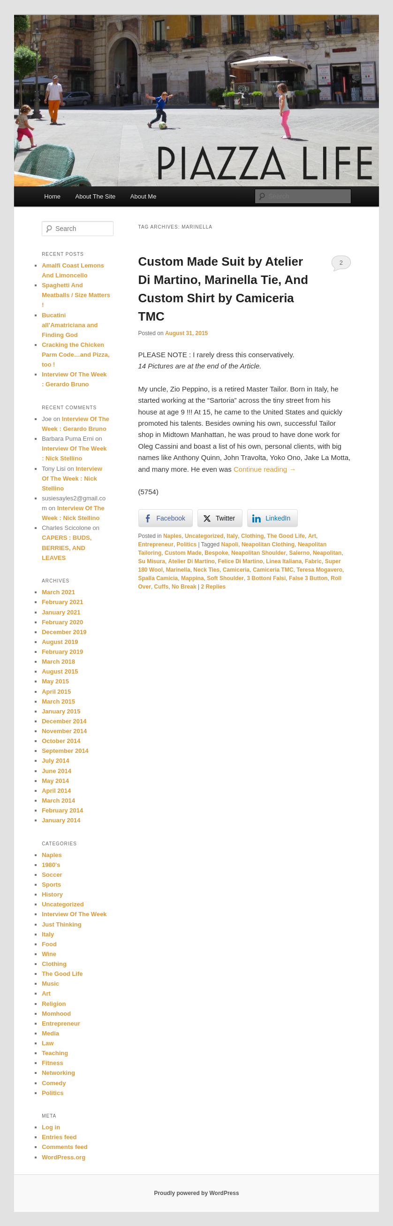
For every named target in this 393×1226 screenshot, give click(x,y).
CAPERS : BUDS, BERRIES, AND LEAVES (66, 547)
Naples (172, 536)
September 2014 (65, 750)
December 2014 (64, 721)
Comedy (54, 1083)
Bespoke (216, 553)
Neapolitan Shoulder (258, 553)
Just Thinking (62, 924)
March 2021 (58, 592)
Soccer (52, 874)
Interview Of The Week (74, 914)
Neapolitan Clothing (268, 544)
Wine (49, 954)
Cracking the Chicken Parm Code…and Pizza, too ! (75, 354)
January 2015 (61, 711)
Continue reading (265, 469)
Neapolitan (327, 553)
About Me (143, 196)
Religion (54, 1003)
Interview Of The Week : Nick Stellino (72, 478)
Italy (232, 536)
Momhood (56, 1013)
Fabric (313, 561)
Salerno (299, 553)
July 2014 (55, 760)
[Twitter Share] (219, 518)
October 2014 (61, 740)
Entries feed (59, 1137)
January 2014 (61, 820)
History (52, 894)
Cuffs (161, 586)
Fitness (52, 1062)
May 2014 (55, 780)
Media (50, 1033)
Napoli (230, 544)
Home (52, 196)
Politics (187, 544)
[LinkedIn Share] (272, 518)
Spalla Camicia (158, 578)
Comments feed (65, 1146)
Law (47, 1043)
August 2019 (60, 641)
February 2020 (62, 622)
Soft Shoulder (225, 578)
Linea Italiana (284, 561)
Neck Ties (206, 570)
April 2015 (56, 691)
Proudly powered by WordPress (196, 1193)
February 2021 (62, 601)
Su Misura (151, 561)
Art (312, 536)
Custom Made (183, 553)
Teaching (55, 1053)
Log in (51, 1127)
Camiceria (236, 570)
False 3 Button (308, 578)
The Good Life (286, 536)
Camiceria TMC (273, 570)
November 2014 (64, 731)
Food (49, 944)
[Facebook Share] (165, 518)
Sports (51, 884)
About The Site (96, 196)
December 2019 (64, 632)
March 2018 (58, 661)
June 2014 (56, 770)
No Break (184, 586)
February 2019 (62, 651)
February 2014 (62, 810)
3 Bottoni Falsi (266, 578)
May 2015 (55, 681)
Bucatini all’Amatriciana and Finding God (70, 325)
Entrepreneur (156, 544)
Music (50, 983)
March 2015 (58, 701)
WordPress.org (63, 1157)
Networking (58, 1072)
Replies (213, 586)
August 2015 (60, 671)
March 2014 (58, 800)
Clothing (252, 536)
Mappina (192, 578)
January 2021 (61, 612)
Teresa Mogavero (319, 570)
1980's (51, 864)
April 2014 (56, 790)
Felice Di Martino (240, 561)
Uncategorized (204, 536)
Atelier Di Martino (191, 561)
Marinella (178, 570)
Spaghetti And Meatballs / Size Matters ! (76, 295)
